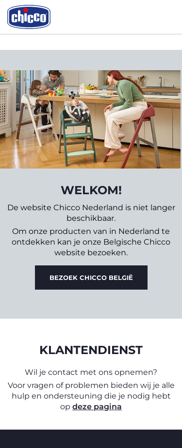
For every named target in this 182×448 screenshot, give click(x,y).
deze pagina (97, 406)
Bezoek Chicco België (91, 277)
